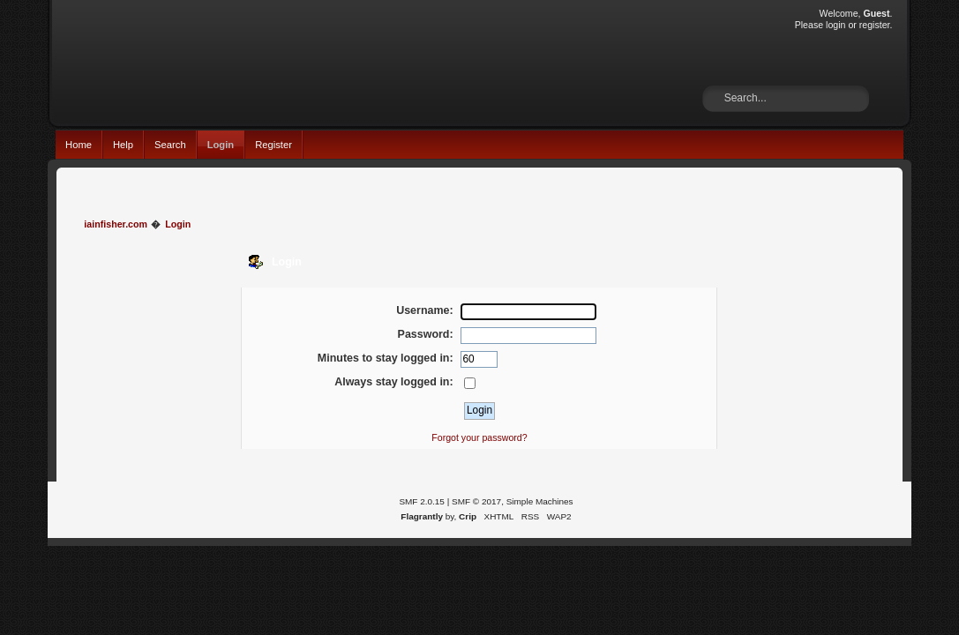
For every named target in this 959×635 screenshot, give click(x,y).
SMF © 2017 (476, 501)
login (835, 24)
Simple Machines (539, 501)
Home (78, 144)
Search (170, 144)
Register (273, 144)
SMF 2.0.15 (422, 501)
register (874, 24)
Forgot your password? (479, 437)
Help (123, 144)
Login (221, 144)
